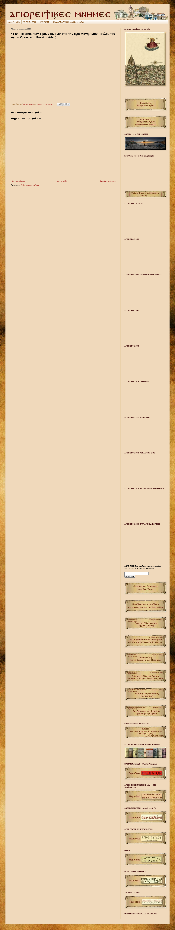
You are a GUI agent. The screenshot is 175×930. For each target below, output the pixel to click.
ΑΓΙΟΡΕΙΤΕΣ (44, 22)
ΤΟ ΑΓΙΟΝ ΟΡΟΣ (29, 22)
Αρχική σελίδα (14, 22)
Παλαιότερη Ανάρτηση (108, 181)
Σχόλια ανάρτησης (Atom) (30, 185)
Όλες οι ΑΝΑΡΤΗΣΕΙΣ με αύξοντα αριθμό (68, 22)
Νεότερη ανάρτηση (18, 181)
